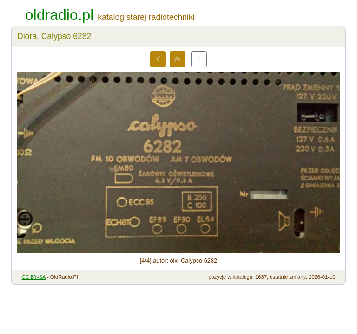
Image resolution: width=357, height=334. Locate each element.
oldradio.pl (59, 14)
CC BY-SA (34, 277)
